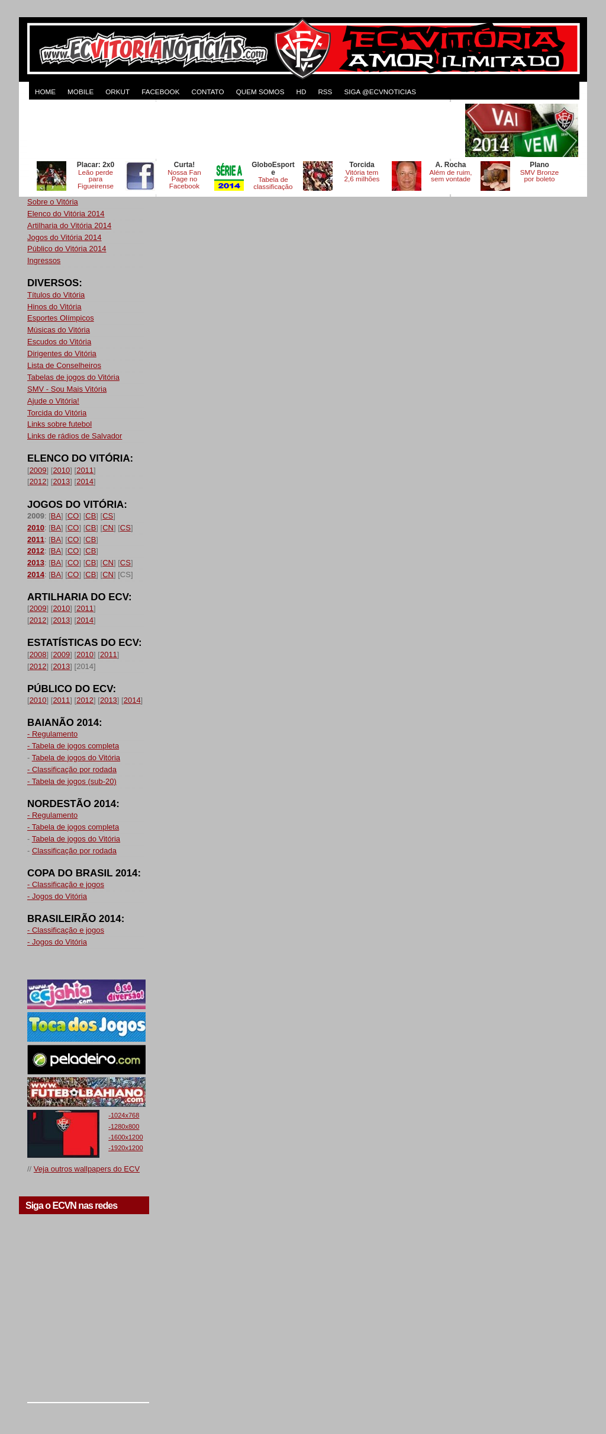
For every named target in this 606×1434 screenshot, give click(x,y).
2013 (61, 481)
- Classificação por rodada (72, 769)
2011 (85, 470)
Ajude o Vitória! (53, 400)
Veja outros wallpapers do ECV (87, 1168)
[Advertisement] (245, 130)
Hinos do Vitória (54, 306)
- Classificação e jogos (65, 884)
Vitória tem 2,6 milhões (362, 176)
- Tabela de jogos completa (73, 745)
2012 (38, 481)
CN (108, 527)
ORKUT (117, 91)
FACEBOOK (160, 91)
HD (301, 91)
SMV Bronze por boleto (539, 176)
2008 (38, 654)
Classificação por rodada (74, 850)
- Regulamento (52, 733)
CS (107, 515)
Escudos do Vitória (59, 341)
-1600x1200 (125, 1137)
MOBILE (80, 91)
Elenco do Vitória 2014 (66, 213)
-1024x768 (123, 1115)
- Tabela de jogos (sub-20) (72, 781)
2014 (85, 481)
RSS (325, 91)
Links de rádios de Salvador (74, 435)
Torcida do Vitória (56, 412)
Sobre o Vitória (52, 201)
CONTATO (207, 91)
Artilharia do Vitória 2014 (69, 225)
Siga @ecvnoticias (380, 91)
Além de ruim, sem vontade (450, 176)
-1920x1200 (125, 1147)
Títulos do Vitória (56, 294)
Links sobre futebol (59, 424)
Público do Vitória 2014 (66, 248)
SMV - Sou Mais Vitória (67, 389)
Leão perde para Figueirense (96, 179)
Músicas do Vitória (58, 329)
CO (73, 515)
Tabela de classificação (272, 183)
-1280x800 (123, 1126)
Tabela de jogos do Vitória (76, 757)
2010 (61, 470)
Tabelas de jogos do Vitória (73, 377)
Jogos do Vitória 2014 (64, 237)
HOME (45, 91)
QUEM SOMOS (260, 91)
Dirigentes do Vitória (61, 353)
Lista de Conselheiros (64, 365)
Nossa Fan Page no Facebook (184, 179)
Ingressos (43, 260)
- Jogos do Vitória (57, 896)
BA (56, 515)
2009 (38, 470)
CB (90, 515)
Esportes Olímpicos (60, 317)
